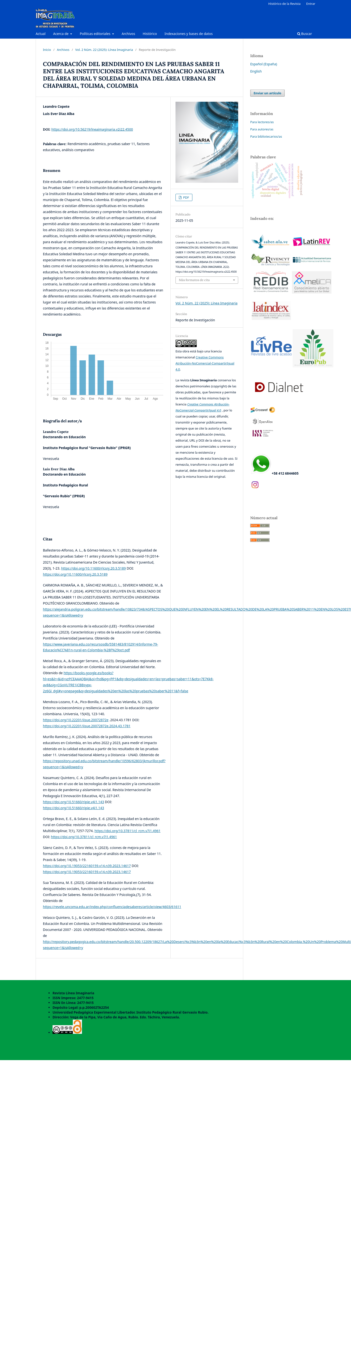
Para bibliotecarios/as (266, 136)
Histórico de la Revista (284, 3)
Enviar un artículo (267, 93)
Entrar (310, 3)
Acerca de (61, 33)
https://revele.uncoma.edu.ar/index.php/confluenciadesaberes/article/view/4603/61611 (112, 906)
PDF (185, 197)
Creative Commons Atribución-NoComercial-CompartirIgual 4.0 (205, 363)
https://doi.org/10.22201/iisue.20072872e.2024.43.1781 (86, 726)
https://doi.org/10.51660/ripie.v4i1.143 (73, 802)
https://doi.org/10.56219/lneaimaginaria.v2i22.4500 (92, 129)
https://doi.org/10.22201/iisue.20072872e (75, 720)
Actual (41, 33)
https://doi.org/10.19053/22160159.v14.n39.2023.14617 (87, 865)
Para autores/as (261, 129)
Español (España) (263, 64)
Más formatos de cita (194, 280)
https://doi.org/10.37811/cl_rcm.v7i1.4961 (127, 830)
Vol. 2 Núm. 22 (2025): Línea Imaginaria (104, 49)
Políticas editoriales (95, 33)
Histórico (150, 33)
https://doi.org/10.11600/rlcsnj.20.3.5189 (93, 568)
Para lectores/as (262, 122)
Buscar (304, 33)
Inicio (47, 49)
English (256, 71)
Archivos (128, 33)
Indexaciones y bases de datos (189, 33)
